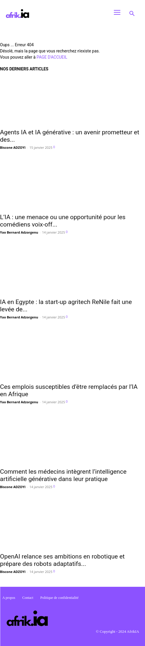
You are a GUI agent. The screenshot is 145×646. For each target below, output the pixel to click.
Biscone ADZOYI (13, 147)
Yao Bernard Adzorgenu (19, 232)
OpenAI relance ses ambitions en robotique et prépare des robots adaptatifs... (62, 560)
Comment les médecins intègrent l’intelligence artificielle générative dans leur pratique (63, 475)
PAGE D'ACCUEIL (51, 57)
